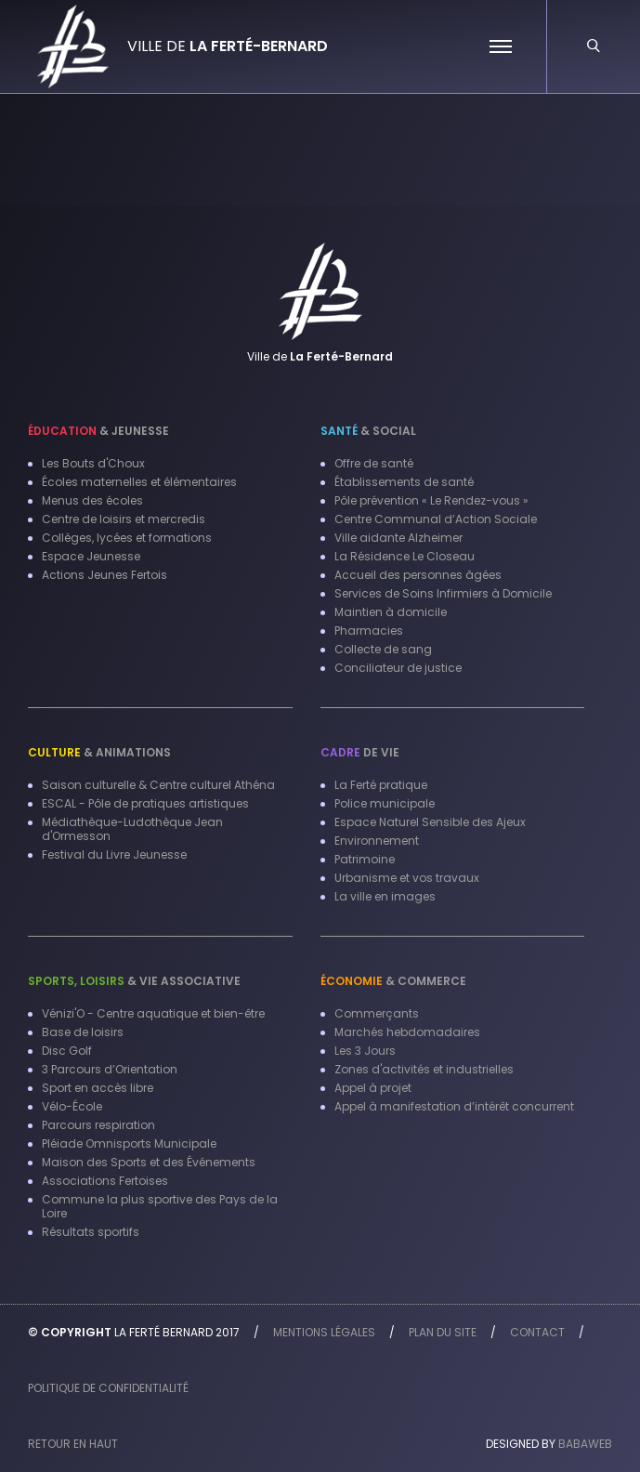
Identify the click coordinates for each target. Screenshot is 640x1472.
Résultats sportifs (90, 1232)
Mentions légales (324, 1332)
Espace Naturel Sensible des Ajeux (430, 822)
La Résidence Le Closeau (404, 556)
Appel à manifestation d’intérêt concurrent (454, 1106)
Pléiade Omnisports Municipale (129, 1143)
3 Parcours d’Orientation (109, 1069)
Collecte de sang (383, 649)
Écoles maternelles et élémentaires (139, 482)
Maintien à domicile (390, 612)
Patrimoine (364, 859)
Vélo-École (72, 1106)
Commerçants (376, 1013)
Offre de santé (373, 463)
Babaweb (585, 1444)
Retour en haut (73, 1444)
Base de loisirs (83, 1032)
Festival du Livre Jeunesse (114, 854)
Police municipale (384, 803)
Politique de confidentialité (108, 1388)
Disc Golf (67, 1050)
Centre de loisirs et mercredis (123, 519)
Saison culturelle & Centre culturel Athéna (158, 785)
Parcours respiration (98, 1125)
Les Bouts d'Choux (93, 463)
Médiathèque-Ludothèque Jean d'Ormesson (132, 829)
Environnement (376, 840)
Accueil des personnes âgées (418, 575)
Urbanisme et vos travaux (406, 878)
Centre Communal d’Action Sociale (435, 519)
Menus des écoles (92, 500)
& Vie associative (134, 981)
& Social (368, 431)
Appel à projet (372, 1088)
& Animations (99, 752)
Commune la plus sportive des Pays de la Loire (160, 1206)
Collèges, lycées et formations (127, 537)
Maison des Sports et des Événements (148, 1162)
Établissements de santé (404, 482)
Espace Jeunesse (91, 556)
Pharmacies (368, 630)
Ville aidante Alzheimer (398, 537)
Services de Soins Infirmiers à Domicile (443, 593)
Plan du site (443, 1332)
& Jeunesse (98, 431)
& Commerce (393, 981)
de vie (359, 752)
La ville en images (385, 896)
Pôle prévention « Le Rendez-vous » (431, 500)
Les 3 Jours (365, 1050)
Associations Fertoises (105, 1181)
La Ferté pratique (380, 785)
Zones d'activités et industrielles (424, 1069)
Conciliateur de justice (398, 668)
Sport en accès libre (97, 1088)
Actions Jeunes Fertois (104, 575)
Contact (537, 1332)
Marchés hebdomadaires (407, 1032)
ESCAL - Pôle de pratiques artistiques (145, 803)
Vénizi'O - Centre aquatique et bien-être (153, 1013)
